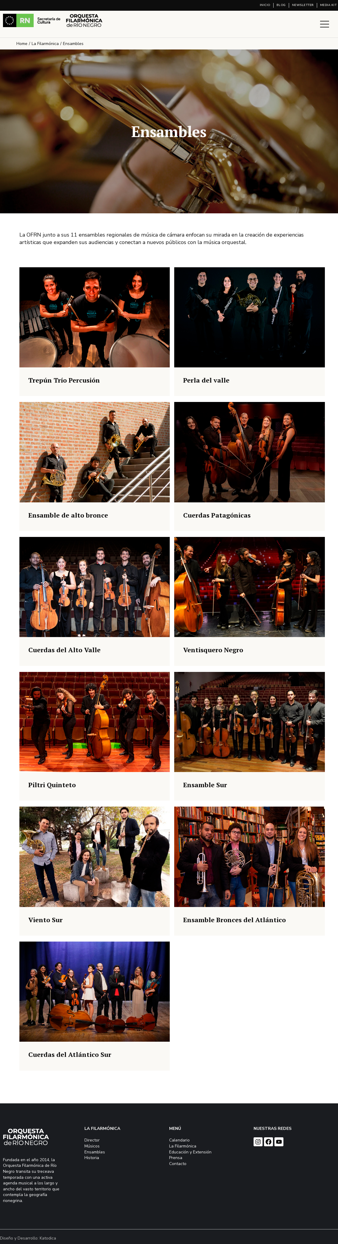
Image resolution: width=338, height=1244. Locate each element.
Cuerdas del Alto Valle (64, 649)
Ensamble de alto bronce (68, 515)
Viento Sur (45, 919)
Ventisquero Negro (213, 649)
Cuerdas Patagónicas (217, 515)
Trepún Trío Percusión (64, 380)
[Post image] (94, 317)
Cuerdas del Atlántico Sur (69, 1054)
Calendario (179, 1140)
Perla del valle (206, 380)
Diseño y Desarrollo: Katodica (28, 1238)
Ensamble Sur (205, 784)
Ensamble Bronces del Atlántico (234, 919)
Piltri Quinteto (52, 784)
